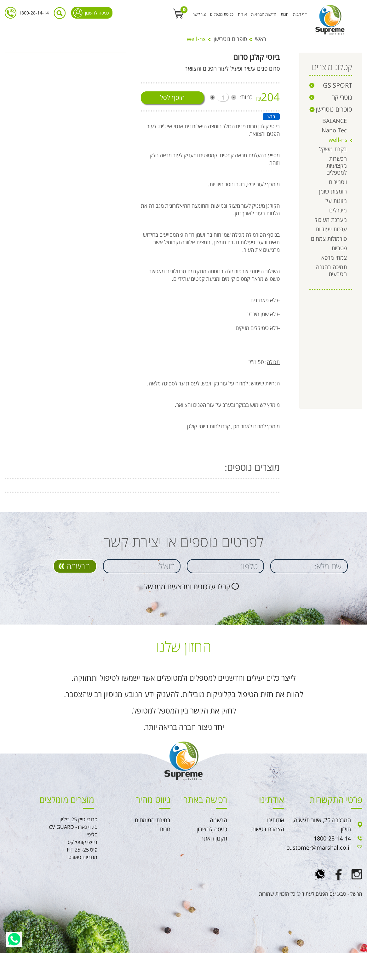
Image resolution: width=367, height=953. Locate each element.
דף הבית (300, 14)
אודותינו (275, 820)
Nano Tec (334, 130)
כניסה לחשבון (97, 13)
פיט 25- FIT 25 (82, 849)
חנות (285, 14)
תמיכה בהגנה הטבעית (331, 270)
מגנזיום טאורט (82, 857)
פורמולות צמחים (329, 238)
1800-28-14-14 (34, 13)
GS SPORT (337, 85)
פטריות (339, 248)
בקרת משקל (333, 149)
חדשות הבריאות (263, 14)
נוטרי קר (342, 97)
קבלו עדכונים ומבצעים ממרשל (187, 586)
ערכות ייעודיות (331, 229)
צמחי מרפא (334, 257)
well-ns (338, 139)
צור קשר (199, 14)
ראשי (260, 39)
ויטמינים (338, 181)
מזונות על (336, 200)
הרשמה (78, 566)
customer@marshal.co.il (318, 847)
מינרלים (338, 210)
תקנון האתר (214, 838)
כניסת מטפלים (221, 14)
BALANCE (334, 120)
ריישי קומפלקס (82, 842)
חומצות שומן (333, 191)
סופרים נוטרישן (230, 39)
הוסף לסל (172, 97)
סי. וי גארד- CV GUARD (73, 826)
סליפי (92, 834)
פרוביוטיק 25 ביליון (78, 819)
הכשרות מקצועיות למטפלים (336, 165)
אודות (242, 14)
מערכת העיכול (331, 219)
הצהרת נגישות (267, 829)
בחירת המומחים (152, 820)
